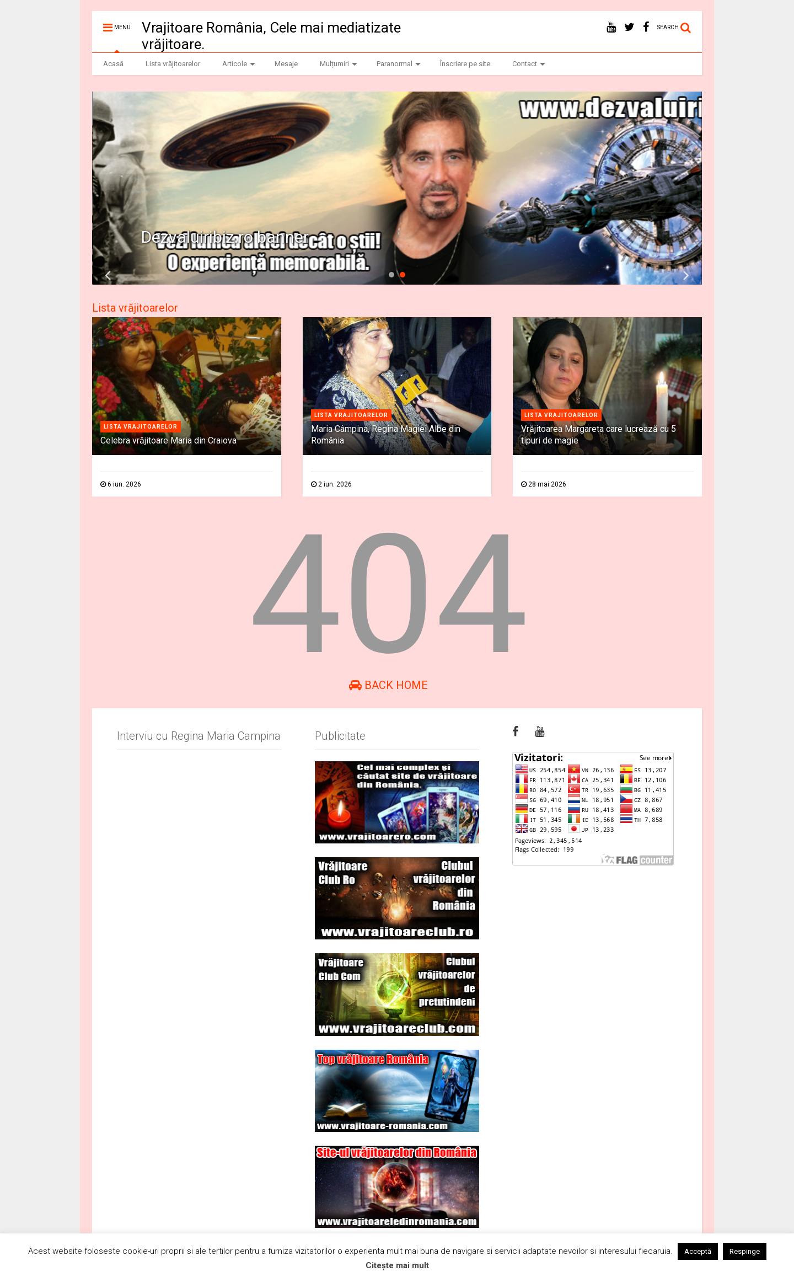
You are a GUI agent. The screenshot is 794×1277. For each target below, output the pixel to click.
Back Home (388, 685)
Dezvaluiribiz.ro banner (225, 237)
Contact (528, 64)
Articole (238, 64)
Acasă (113, 64)
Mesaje (286, 64)
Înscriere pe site (465, 64)
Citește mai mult (397, 1265)
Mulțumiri (338, 64)
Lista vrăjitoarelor (173, 64)
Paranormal (399, 64)
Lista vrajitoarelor (141, 427)
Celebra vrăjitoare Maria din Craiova (168, 440)
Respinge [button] (744, 1251)
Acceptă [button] (697, 1251)
